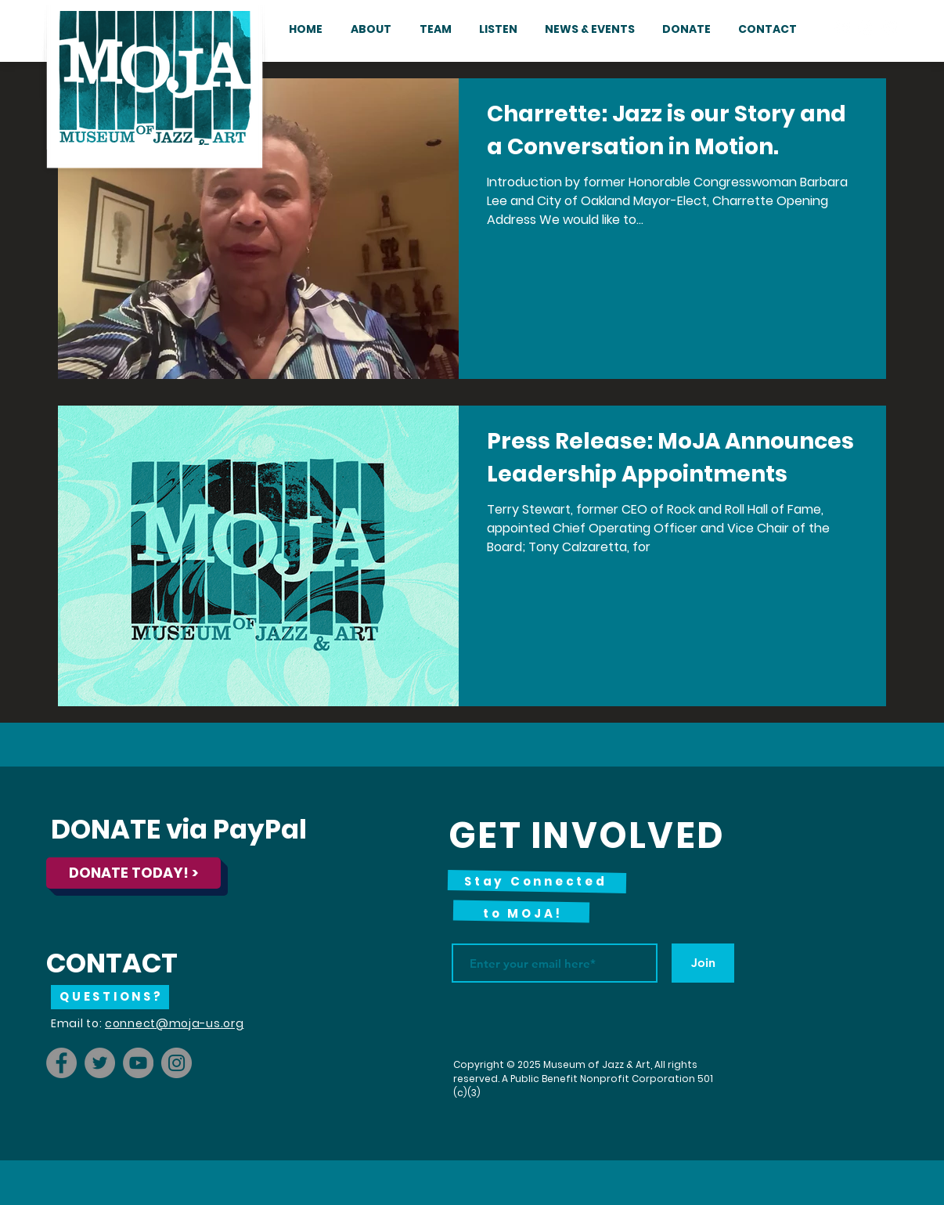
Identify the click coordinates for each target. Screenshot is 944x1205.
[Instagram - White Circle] (866, 27)
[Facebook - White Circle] (842, 27)
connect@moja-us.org (174, 1023)
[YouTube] (138, 1063)
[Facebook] (61, 1063)
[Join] (703, 963)
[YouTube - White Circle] (889, 27)
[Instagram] (176, 1063)
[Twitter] (100, 1063)
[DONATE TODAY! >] (133, 873)
